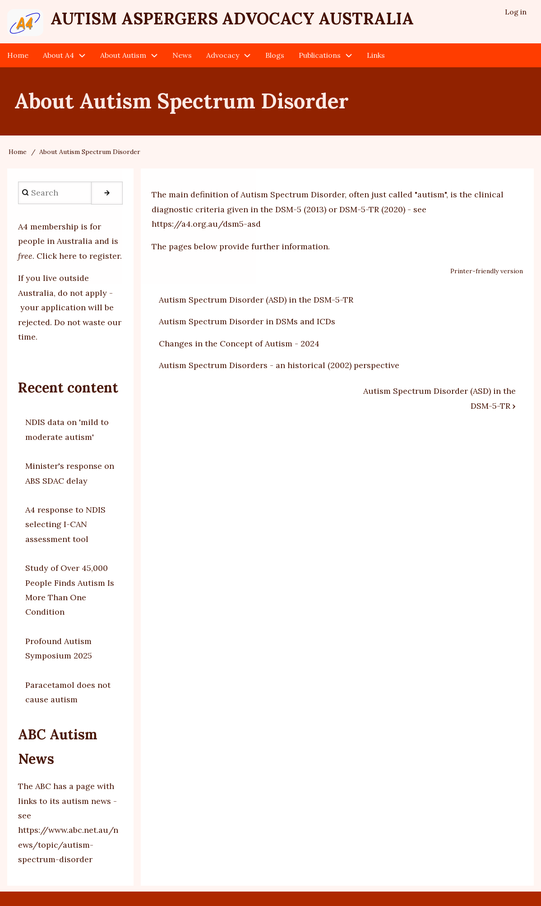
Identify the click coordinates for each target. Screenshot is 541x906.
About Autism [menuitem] (123, 55)
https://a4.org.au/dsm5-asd (206, 224)
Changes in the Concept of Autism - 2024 (239, 343)
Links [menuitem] (376, 55)
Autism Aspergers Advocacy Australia (232, 18)
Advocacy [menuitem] (222, 55)
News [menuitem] (182, 55)
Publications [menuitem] (320, 55)
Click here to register (78, 256)
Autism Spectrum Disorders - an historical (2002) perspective (279, 365)
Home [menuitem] (17, 55)
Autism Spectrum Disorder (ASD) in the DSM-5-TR (256, 299)
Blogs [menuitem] (274, 55)
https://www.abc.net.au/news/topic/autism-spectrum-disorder (68, 844)
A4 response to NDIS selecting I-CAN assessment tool (65, 524)
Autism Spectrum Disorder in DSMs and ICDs (247, 321)
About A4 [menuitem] (58, 55)
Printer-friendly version (486, 271)
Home (18, 152)
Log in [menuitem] (516, 11)
